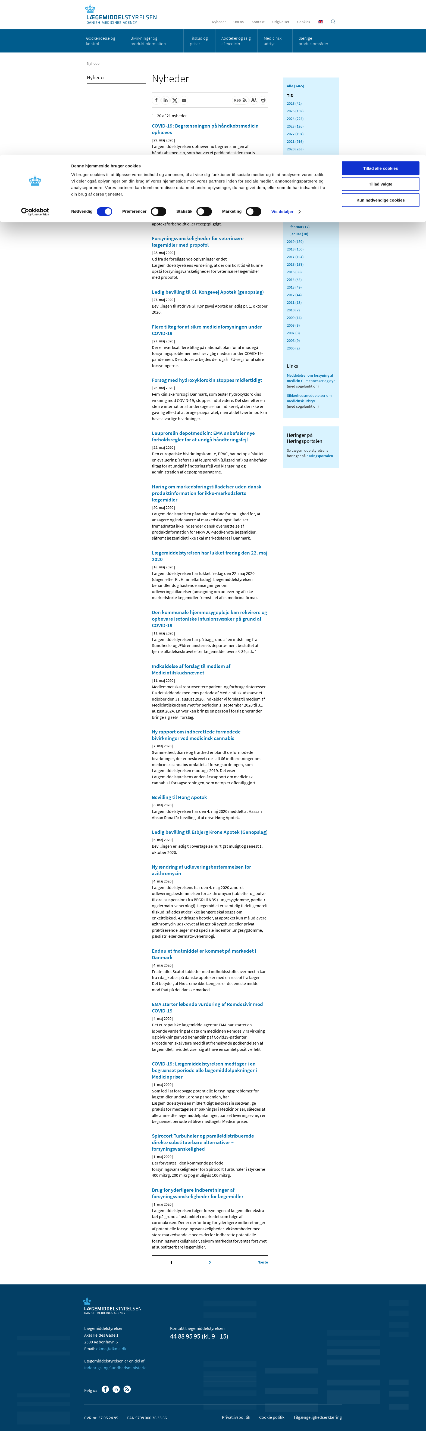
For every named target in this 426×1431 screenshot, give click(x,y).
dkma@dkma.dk (111, 1348)
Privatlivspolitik (236, 1417)
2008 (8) (293, 325)
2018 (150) (295, 249)
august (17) (299, 184)
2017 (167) (295, 256)
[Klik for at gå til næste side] (263, 1262)
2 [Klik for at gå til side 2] (210, 1263)
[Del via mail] (184, 100)
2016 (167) (295, 264)
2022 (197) (295, 133)
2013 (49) (294, 287)
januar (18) (299, 233)
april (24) (297, 212)
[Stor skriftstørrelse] (253, 100)
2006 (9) (293, 340)
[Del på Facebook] (156, 100)
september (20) (302, 177)
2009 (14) (294, 317)
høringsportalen (319, 455)
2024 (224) (295, 118)
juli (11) (296, 191)
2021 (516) (295, 141)
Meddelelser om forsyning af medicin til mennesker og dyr (311, 378)
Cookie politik (271, 1417)
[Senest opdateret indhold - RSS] (240, 100)
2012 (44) (294, 294)
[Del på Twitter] (174, 100)
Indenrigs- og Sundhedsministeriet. (116, 1367)
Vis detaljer (282, 57)
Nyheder (96, 77)
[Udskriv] (263, 100)
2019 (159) (295, 241)
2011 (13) (294, 302)
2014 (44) (294, 279)
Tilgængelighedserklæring (317, 1417)
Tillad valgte (380, 29)
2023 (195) (295, 126)
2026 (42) (294, 103)
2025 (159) (295, 111)
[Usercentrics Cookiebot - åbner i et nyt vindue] (35, 57)
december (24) (302, 156)
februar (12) (300, 226)
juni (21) (297, 198)
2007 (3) (293, 332)
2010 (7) (293, 310)
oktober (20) (300, 170)
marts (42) (298, 219)
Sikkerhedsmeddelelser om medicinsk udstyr (309, 398)
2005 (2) (293, 348)
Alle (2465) (295, 85)
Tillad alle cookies (380, 13)
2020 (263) (295, 149)
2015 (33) (294, 272)
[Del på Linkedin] (165, 100)
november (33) (302, 163)
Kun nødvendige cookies (380, 45)
